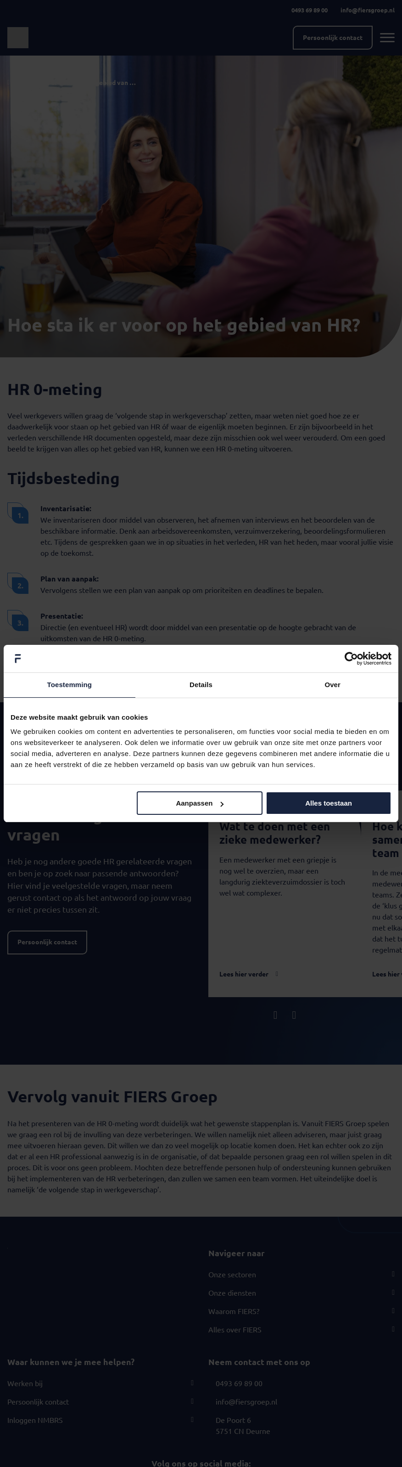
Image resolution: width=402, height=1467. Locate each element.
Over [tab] (332, 684)
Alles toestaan (328, 803)
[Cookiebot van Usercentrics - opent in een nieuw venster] (351, 659)
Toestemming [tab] (69, 684)
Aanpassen (199, 803)
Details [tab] (201, 684)
